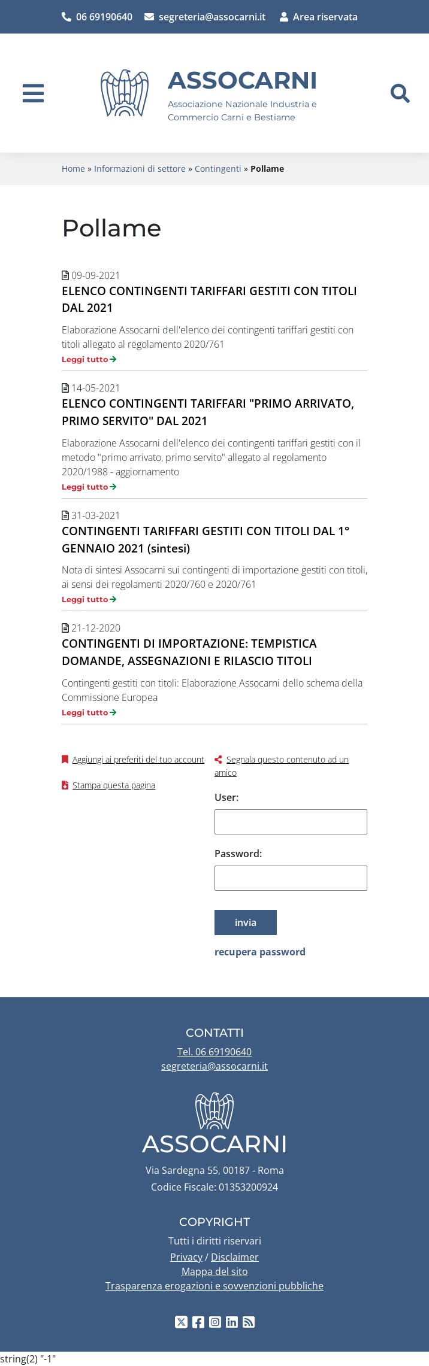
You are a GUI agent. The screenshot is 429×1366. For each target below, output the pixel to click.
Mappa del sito (215, 1271)
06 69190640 (97, 16)
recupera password (260, 951)
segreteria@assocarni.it (204, 16)
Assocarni (243, 80)
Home (73, 168)
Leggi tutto (85, 359)
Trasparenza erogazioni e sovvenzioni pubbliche (214, 1285)
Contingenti (218, 168)
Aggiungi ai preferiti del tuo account (138, 759)
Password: (238, 853)
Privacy (186, 1257)
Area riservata (319, 16)
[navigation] (33, 93)
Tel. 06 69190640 (214, 1051)
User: (226, 797)
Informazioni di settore (140, 168)
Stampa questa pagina (113, 785)
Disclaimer (235, 1257)
